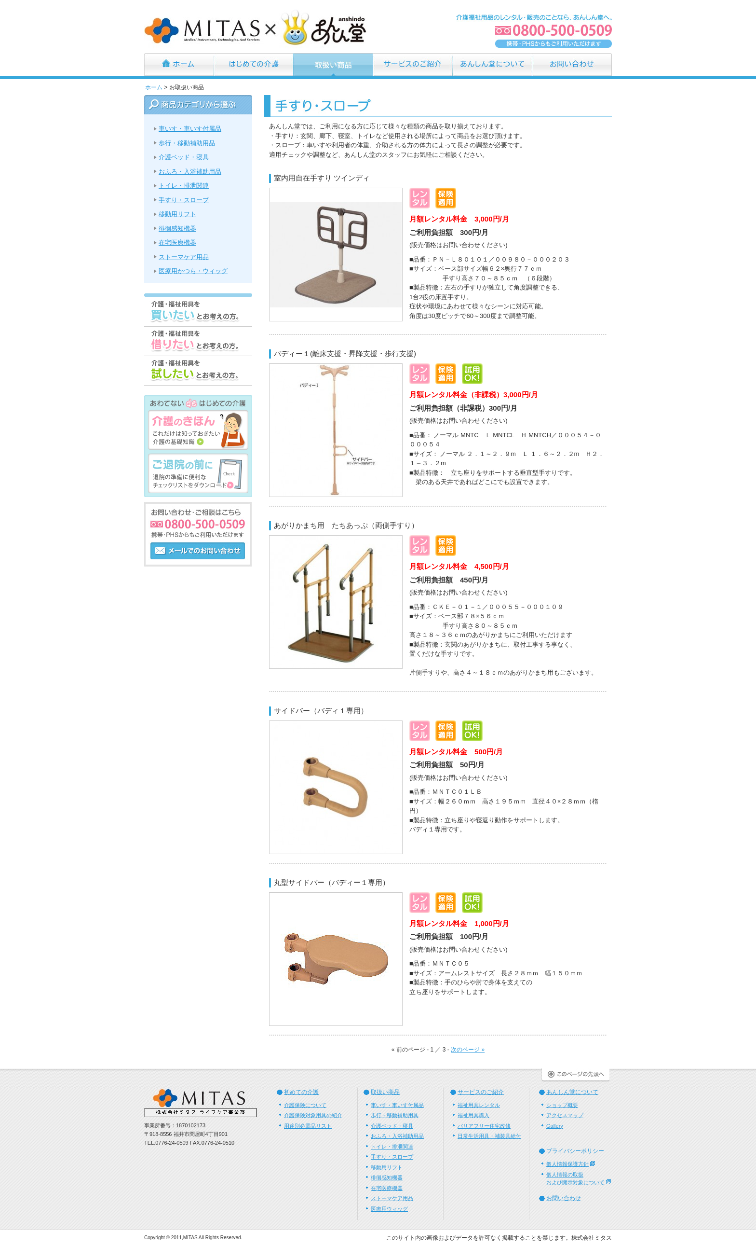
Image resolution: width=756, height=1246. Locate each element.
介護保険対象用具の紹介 (313, 1115)
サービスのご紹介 (412, 64)
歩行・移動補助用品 (187, 143)
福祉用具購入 (473, 1115)
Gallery (554, 1126)
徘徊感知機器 (177, 228)
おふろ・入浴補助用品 (190, 171)
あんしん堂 (256, 27)
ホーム (179, 64)
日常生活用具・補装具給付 (489, 1136)
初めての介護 (301, 1092)
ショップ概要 (562, 1105)
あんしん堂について (492, 64)
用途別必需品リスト (308, 1126)
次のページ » (468, 1049)
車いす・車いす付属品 (190, 128)
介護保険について (305, 1105)
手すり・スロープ (184, 200)
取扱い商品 (385, 1092)
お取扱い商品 (333, 64)
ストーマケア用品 (184, 257)
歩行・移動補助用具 (394, 1115)
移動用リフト (177, 214)
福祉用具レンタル (479, 1105)
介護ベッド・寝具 (184, 157)
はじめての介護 (253, 64)
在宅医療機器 (177, 242)
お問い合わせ (571, 64)
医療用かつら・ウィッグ (193, 271)
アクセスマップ (564, 1115)
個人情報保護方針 (567, 1164)
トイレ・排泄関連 (184, 185)
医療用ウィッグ (389, 1209)
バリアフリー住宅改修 (484, 1126)
